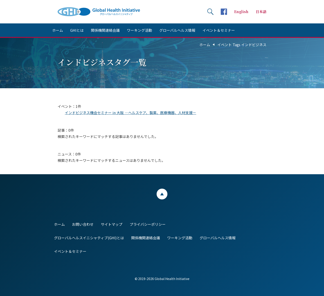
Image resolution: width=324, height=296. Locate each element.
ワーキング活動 (139, 30)
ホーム (57, 30)
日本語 (261, 11)
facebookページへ (224, 12)
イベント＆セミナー (218, 30)
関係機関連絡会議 (105, 30)
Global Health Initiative (103, 11)
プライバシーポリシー (148, 224)
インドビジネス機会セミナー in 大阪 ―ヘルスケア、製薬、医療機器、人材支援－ (130, 112)
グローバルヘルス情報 (177, 30)
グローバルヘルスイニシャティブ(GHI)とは (89, 237)
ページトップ (162, 194)
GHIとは (77, 30)
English (241, 11)
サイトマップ (111, 224)
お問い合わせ (83, 224)
